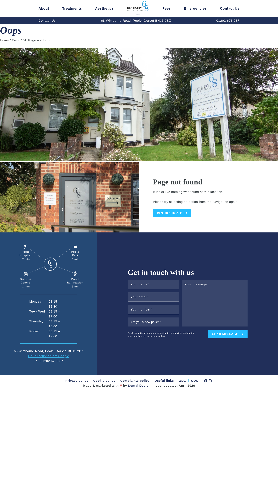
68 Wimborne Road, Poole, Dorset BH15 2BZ (136, 20)
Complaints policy (135, 380)
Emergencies (195, 8)
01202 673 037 (228, 20)
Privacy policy (76, 380)
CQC (194, 380)
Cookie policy (104, 380)
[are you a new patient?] (153, 322)
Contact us (230, 8)
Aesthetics (104, 8)
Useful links (164, 380)
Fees (167, 8)
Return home (172, 213)
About (43, 8)
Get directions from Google (48, 356)
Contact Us (47, 20)
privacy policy (157, 336)
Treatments (72, 8)
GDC (182, 380)
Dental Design (139, 385)
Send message (228, 334)
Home (4, 40)
